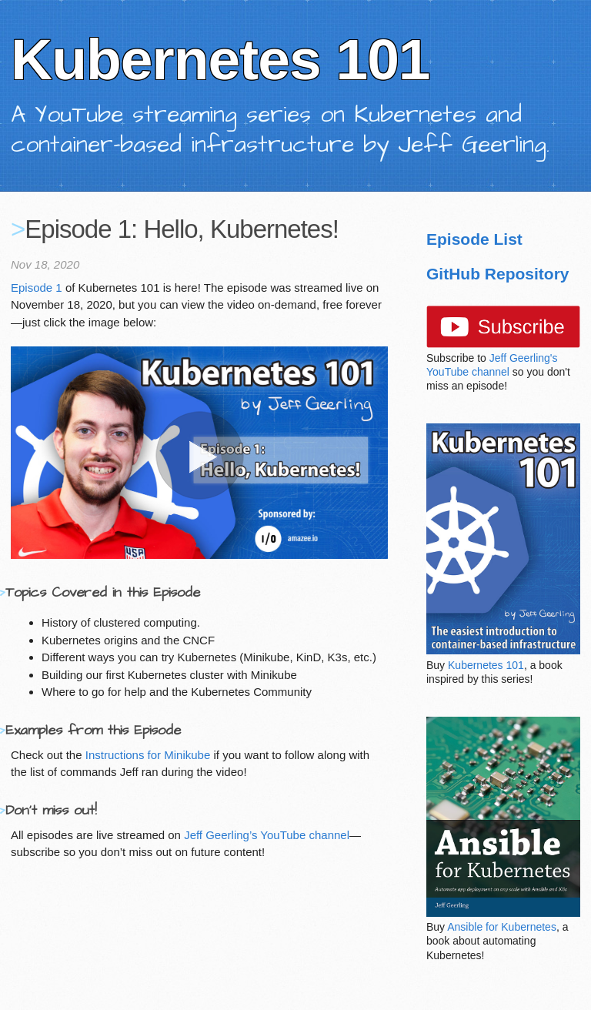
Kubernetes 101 (486, 665)
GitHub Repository (497, 274)
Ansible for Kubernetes (501, 927)
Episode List (474, 239)
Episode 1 (36, 287)
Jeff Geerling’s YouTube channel (266, 834)
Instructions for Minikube (148, 754)
